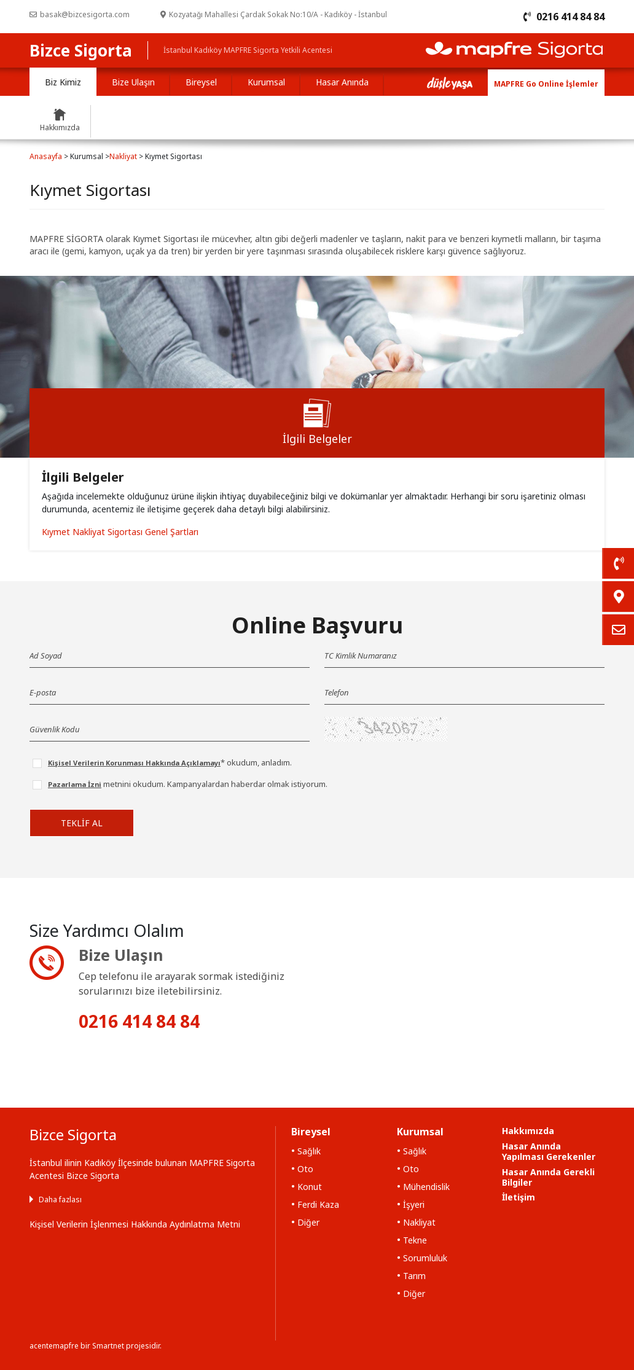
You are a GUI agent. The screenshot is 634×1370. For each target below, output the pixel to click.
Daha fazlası (60, 1199)
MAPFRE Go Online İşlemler (546, 84)
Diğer (308, 1222)
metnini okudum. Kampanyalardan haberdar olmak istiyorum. (187, 783)
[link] (618, 563)
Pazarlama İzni (74, 784)
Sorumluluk (425, 1258)
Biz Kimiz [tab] (63, 82)
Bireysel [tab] (201, 82)
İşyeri (414, 1204)
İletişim (518, 1197)
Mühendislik (426, 1186)
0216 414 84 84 (139, 1021)
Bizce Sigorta (80, 50)
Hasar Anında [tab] (342, 82)
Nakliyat (123, 156)
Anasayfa (45, 156)
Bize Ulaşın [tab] (133, 82)
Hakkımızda (528, 1131)
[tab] (317, 423)
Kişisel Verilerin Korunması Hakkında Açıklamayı (134, 762)
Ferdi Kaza (318, 1204)
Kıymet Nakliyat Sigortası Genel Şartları (120, 532)
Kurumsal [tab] (266, 82)
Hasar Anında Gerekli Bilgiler (548, 1177)
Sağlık (309, 1151)
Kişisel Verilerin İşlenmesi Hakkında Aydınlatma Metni (134, 1224)
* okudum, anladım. (170, 762)
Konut (309, 1186)
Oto (305, 1169)
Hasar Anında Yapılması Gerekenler (548, 1151)
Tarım (414, 1276)
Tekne (415, 1240)
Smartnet (108, 1346)
